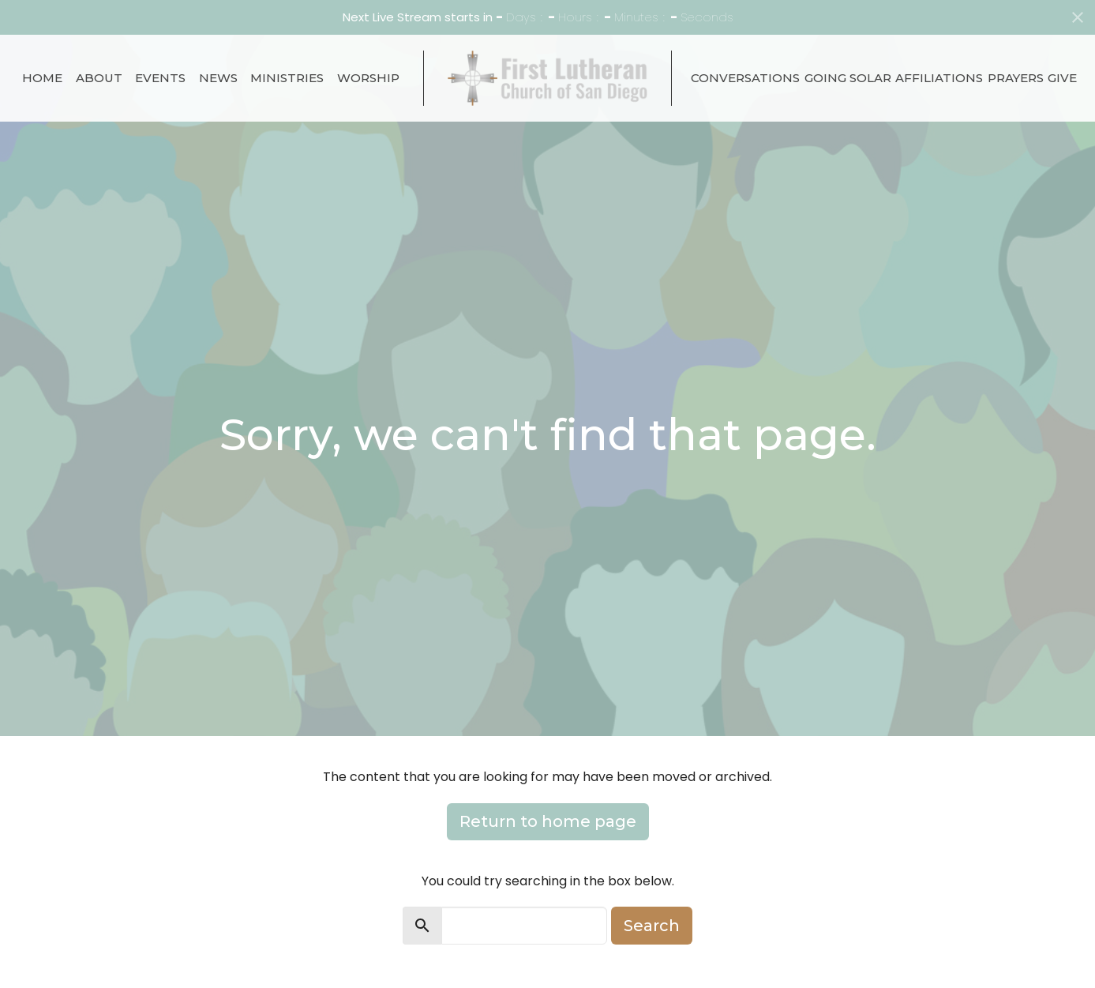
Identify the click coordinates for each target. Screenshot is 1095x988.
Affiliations (939, 77)
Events (160, 77)
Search (652, 925)
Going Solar (847, 77)
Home (42, 77)
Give (1062, 77)
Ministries (287, 77)
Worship (368, 77)
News (218, 77)
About (99, 77)
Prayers (1016, 77)
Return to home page (547, 821)
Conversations (745, 77)
